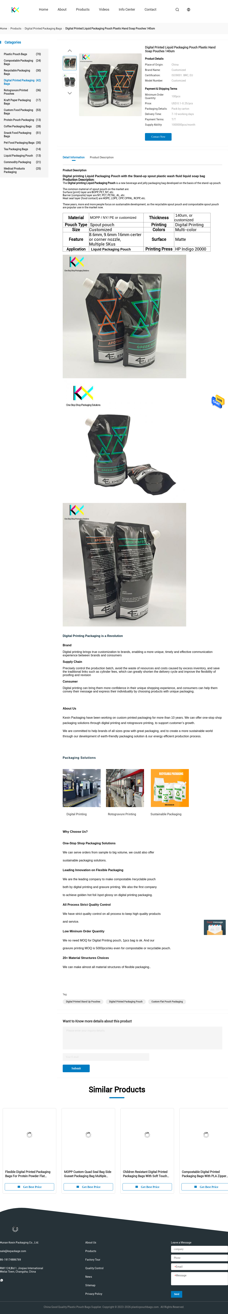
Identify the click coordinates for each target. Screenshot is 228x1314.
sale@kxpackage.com (13, 1251)
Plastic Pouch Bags (22, 54)
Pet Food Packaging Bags (22, 142)
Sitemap (90, 1285)
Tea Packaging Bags (22, 149)
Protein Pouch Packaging (22, 120)
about (62, 9)
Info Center (127, 9)
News (88, 1276)
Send (176, 1294)
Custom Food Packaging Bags (22, 111)
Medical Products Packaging (22, 170)
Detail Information (74, 157)
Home (43, 9)
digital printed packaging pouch (125, 1001)
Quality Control (94, 1268)
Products (82, 9)
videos (104, 9)
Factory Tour (92, 1259)
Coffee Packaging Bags (22, 126)
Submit (76, 1068)
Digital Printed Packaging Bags (22, 82)
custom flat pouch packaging (167, 1001)
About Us (90, 1242)
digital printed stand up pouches (83, 1001)
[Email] (199, 1266)
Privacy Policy (93, 1293)
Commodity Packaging (22, 162)
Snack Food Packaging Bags (22, 134)
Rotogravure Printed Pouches (22, 92)
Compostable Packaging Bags (22, 62)
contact (150, 9)
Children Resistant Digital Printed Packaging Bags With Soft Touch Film (145, 1174)
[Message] (199, 1278)
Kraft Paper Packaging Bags (22, 101)
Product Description (102, 157)
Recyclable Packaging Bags (22, 72)
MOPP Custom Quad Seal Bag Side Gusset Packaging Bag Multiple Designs (87, 1174)
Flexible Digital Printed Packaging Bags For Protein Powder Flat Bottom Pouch (27, 1174)
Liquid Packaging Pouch (22, 155)
